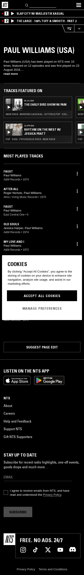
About (8, 405)
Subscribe (18, 512)
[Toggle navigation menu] (78, 5)
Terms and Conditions (53, 569)
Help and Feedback (17, 421)
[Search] (26, 5)
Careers (9, 413)
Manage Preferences (42, 308)
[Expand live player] (79, 28)
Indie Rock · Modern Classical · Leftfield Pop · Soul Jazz (38, 114)
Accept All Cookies (42, 295)
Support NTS (13, 429)
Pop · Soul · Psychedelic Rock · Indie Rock (30, 139)
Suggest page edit (42, 347)
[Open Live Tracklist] (68, 28)
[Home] (5, 5)
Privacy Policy (52, 494)
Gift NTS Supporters (18, 436)
